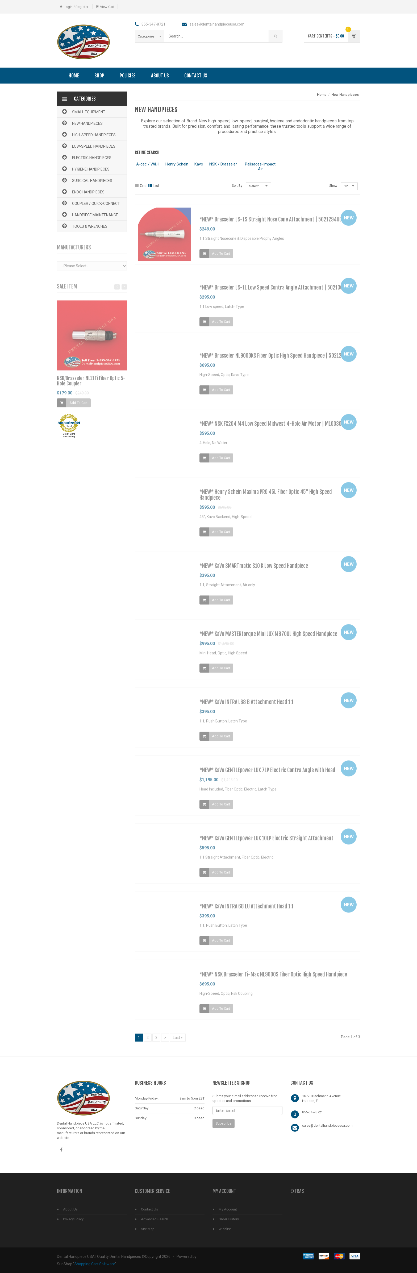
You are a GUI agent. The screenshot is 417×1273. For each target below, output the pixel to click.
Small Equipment (83, 111)
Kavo (198, 164)
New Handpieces (82, 123)
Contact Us (195, 75)
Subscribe (223, 1123)
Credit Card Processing (69, 435)
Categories (149, 36)
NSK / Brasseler (223, 164)
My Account (228, 1209)
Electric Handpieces (86, 157)
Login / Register (76, 7)
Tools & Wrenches (84, 226)
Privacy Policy (73, 1219)
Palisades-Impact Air (260, 166)
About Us (160, 75)
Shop (99, 75)
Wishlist (225, 1229)
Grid (141, 186)
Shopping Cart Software (94, 1264)
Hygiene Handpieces (85, 168)
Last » (178, 1037)
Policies (128, 75)
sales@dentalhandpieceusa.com (327, 1125)
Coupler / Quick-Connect (90, 203)
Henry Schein (176, 164)
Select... (258, 186)
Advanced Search (154, 1219)
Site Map (148, 1229)
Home (74, 75)
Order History (229, 1219)
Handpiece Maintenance (89, 214)
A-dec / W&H (147, 164)
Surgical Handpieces (86, 180)
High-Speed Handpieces (88, 134)
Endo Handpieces (83, 191)
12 (349, 186)
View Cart (107, 7)
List (153, 186)
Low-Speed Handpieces (88, 145)
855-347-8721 (312, 1112)
